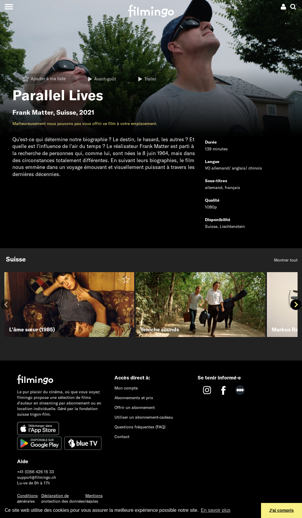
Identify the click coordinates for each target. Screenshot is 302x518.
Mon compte (126, 388)
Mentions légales (94, 498)
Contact (121, 436)
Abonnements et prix (133, 397)
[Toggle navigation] (8, 6)
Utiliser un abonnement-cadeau (143, 417)
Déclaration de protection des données (63, 498)
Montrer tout (286, 260)
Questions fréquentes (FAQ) (139, 427)
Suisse (66, 112)
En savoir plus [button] (216, 510)
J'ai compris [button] (281, 510)
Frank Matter (32, 112)
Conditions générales (27, 498)
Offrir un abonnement (134, 407)
